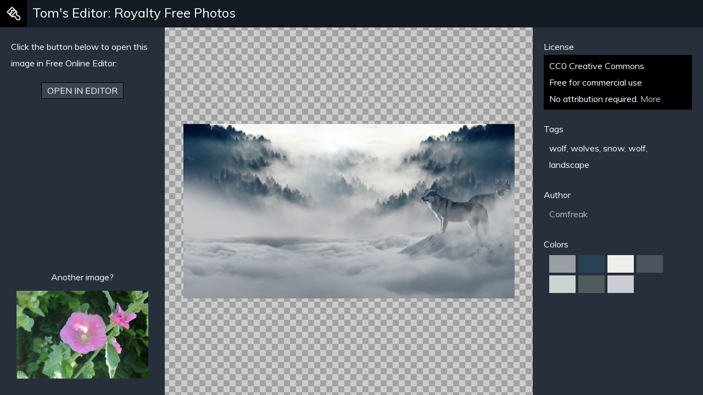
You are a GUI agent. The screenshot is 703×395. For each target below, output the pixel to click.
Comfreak (568, 213)
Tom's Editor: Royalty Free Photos (134, 12)
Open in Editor (82, 90)
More (650, 98)
